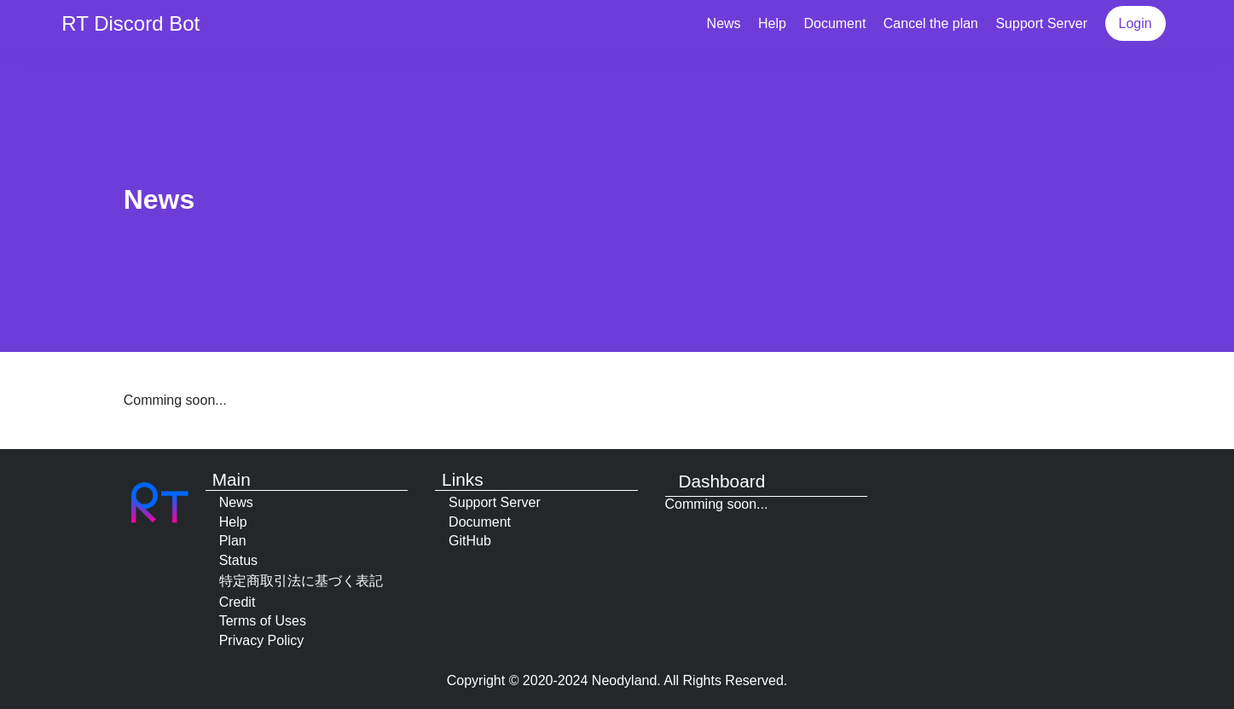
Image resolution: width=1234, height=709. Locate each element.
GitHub (470, 540)
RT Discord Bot (130, 23)
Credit (237, 602)
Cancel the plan (930, 23)
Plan (232, 540)
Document (834, 23)
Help (772, 23)
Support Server (1041, 23)
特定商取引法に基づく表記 (301, 581)
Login (1135, 23)
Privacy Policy (261, 640)
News (724, 23)
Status (238, 560)
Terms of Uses (262, 621)
